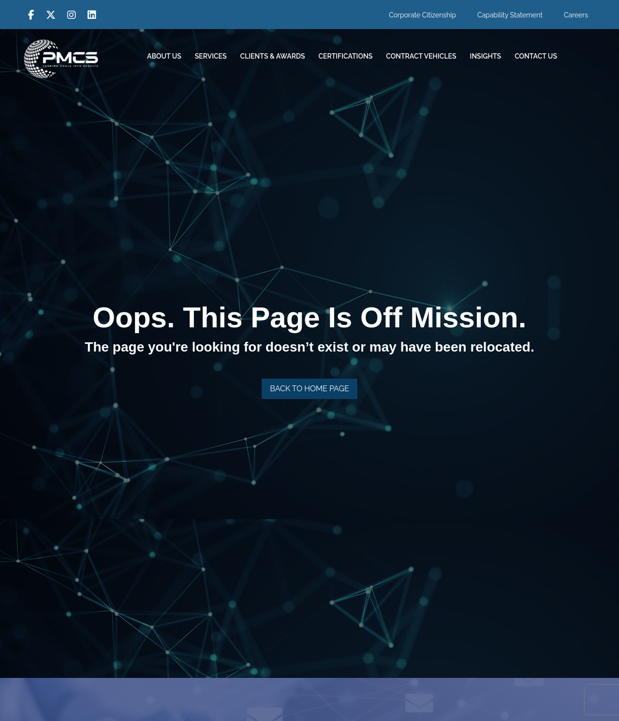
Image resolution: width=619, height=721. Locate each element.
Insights (485, 56)
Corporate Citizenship (422, 15)
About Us (164, 56)
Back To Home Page (309, 388)
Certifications (346, 56)
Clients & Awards (272, 56)
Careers (576, 15)
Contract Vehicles (421, 56)
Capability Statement (510, 15)
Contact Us (536, 56)
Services (211, 56)
